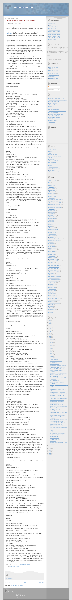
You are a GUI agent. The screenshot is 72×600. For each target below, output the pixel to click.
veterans (51, 312)
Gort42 (50, 157)
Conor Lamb (51, 209)
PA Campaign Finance (54, 109)
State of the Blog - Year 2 (54, 31)
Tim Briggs (51, 306)
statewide (51, 304)
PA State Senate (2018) (54, 281)
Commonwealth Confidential (55, 156)
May (51, 350)
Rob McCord (52, 293)
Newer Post (7, 582)
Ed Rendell (51, 223)
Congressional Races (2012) (55, 202)
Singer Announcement (54, 380)
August (51, 345)
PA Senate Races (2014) (54, 277)
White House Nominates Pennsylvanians (58, 427)
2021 (50, 323)
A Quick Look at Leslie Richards (56, 404)
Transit (50, 307)
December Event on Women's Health (57, 422)
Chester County (52, 196)
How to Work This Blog (54, 26)
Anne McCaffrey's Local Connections (57, 367)
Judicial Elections (53, 248)
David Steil (51, 213)
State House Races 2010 (54, 299)
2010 (50, 445)
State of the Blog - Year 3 (54, 33)
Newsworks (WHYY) (53, 160)
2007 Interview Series (53, 71)
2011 (50, 337)
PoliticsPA (51, 118)
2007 (50, 450)
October (51, 342)
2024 (50, 320)
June (51, 348)
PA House (51, 262)
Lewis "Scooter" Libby (53, 78)
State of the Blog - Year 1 (54, 29)
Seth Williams (52, 76)
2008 (50, 448)
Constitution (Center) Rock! (55, 387)
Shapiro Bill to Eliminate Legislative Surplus (59, 393)
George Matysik (52, 232)
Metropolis (51, 159)
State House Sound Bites (54, 171)
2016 (50, 330)
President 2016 (52, 290)
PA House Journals (53, 263)
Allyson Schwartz (52, 183)
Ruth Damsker (52, 295)
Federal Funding (52, 230)
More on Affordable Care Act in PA (57, 395)
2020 (50, 325)
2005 (50, 453)
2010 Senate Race (53, 180)
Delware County (52, 216)
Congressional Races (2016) (55, 205)
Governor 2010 (52, 234)
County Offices (52, 210)
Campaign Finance (14, 566)
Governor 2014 (52, 235)
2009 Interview (52, 68)
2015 (50, 331)
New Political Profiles (54, 436)
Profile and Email (52, 28)
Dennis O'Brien (52, 218)
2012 (50, 336)
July (51, 347)
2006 (50, 451)
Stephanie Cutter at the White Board (57, 392)
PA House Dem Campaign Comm (56, 114)
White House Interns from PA (56, 361)
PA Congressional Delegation (55, 260)
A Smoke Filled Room (53, 149)
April (51, 351)
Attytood (51, 151)
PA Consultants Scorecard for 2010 (57, 400)
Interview (51, 241)
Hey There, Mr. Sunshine (55, 409)
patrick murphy (52, 282)
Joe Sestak (51, 245)
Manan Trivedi (52, 254)
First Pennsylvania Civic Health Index (57, 433)
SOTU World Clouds (54, 376)
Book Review (52, 188)
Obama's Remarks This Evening (56, 407)
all (49, 182)
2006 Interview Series (53, 73)
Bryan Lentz (51, 191)
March (51, 353)
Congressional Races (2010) (55, 201)
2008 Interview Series (53, 70)
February (52, 354)
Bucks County (52, 193)
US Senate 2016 (52, 309)
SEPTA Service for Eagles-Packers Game (58, 425)
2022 (50, 322)
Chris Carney (52, 198)
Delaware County (53, 215)
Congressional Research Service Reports (58, 100)
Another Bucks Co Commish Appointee (58, 365)
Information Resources (54, 240)
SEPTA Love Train (53, 362)
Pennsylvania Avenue (53, 167)
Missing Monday (52, 257)
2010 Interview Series (53, 67)
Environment (52, 227)
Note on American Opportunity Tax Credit (58, 396)
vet (50, 310)
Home (24, 582)
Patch (50, 165)
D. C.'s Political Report (54, 101)
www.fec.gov (9, 33)
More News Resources (54, 431)
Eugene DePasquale (53, 229)
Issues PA (51, 106)
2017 (50, 328)
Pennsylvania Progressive (54, 168)
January (51, 356)
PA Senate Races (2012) (54, 276)
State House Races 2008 (54, 298)
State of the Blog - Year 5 (54, 36)
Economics (51, 221)
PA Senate (51, 273)
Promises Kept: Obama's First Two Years (58, 398)
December (52, 339)
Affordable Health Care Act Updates (57, 401)
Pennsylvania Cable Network (55, 115)
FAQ (50, 25)
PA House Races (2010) (54, 265)
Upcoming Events (53, 410)
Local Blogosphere (53, 252)
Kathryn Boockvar (53, 249)
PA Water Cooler (52, 162)
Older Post (41, 582)
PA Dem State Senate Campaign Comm (57, 111)
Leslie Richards (52, 251)
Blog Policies (52, 23)
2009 (50, 447)
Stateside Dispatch (53, 120)
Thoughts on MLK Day (54, 403)
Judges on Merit (52, 107)
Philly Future (51, 170)
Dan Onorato (52, 212)
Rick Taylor (51, 292)
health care (51, 237)
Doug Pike (51, 219)
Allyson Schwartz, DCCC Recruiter (57, 424)
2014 (50, 333)
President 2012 (52, 289)
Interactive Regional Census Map (56, 374)
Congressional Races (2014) (55, 204)
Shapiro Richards (53, 357)
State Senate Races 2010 (54, 303)
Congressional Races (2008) (55, 199)
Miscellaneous (52, 256)
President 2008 (52, 287)
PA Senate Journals (53, 274)
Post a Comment (9, 578)
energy (50, 226)
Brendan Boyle (52, 190)
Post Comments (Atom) (17, 585)
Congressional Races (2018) (55, 207)
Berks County (52, 185)
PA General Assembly (53, 112)
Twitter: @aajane (52, 39)
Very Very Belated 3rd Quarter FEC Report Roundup (20, 20)
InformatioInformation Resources (56, 238)
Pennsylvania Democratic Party (55, 117)
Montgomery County (53, 259)
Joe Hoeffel (51, 243)
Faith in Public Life (53, 103)
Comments (51, 89)
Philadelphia (51, 284)
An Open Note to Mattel (54, 364)
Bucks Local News (53, 154)
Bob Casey (51, 187)
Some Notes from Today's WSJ (56, 434)
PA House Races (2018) (54, 271)
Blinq (50, 153)
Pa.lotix (50, 163)
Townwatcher (52, 122)
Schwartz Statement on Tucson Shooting (58, 419)
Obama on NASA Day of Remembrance (58, 368)
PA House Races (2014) (54, 268)
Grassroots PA (52, 104)
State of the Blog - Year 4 (54, 34)
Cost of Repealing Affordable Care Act (57, 415)
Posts (50, 87)
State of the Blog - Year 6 (54, 37)
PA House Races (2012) (54, 267)
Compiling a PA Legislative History (56, 98)
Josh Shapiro (52, 246)
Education (51, 224)
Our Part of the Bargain (54, 75)
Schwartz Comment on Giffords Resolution (58, 406)
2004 (50, 454)
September (52, 343)
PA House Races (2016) (54, 270)
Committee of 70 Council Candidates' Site (58, 373)
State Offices (52, 301)
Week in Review (53, 441)
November (52, 340)
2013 (50, 334)
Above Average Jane (23, 7)
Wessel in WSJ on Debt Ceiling (56, 421)
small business (52, 296)
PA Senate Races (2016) (54, 279)
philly (50, 285)
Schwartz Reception (54, 359)
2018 (50, 326)
